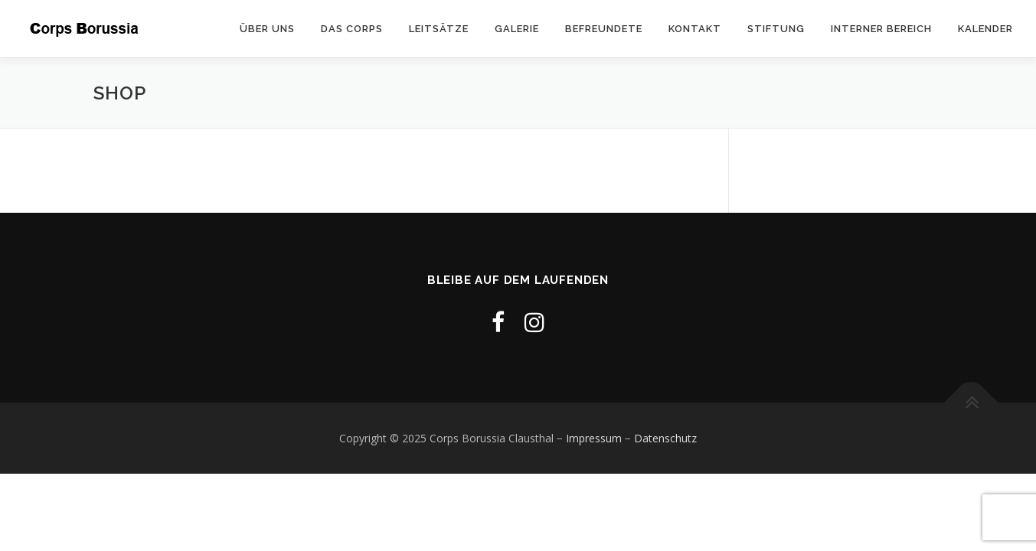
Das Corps (352, 28)
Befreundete (603, 28)
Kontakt (694, 28)
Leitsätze (439, 28)
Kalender (985, 28)
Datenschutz (665, 438)
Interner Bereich (881, 28)
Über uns (267, 28)
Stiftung (776, 28)
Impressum (594, 438)
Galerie (517, 28)
